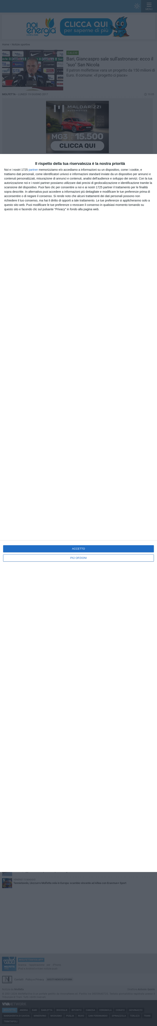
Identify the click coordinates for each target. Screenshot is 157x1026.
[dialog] (78, 513)
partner (33, 169)
